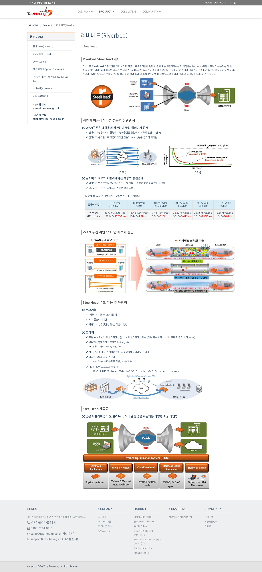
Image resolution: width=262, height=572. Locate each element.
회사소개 (102, 517)
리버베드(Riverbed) (42, 54)
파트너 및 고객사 (105, 526)
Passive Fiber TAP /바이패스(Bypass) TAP (50, 79)
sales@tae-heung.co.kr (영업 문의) (50, 533)
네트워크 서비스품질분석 (180, 517)
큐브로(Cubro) (40, 62)
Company (85, 11)
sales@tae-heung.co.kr (46, 108)
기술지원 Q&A (211, 522)
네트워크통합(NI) (41, 96)
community (152, 11)
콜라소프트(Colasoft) (43, 46)
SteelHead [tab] (90, 46)
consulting (129, 11)
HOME (34, 25)
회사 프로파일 (104, 522)
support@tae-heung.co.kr (48, 119)
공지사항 (209, 517)
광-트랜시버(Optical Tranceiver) (48, 69)
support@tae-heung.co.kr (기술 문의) (52, 539)
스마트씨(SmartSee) (42, 88)
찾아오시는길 (104, 531)
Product (107, 11)
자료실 (208, 526)
